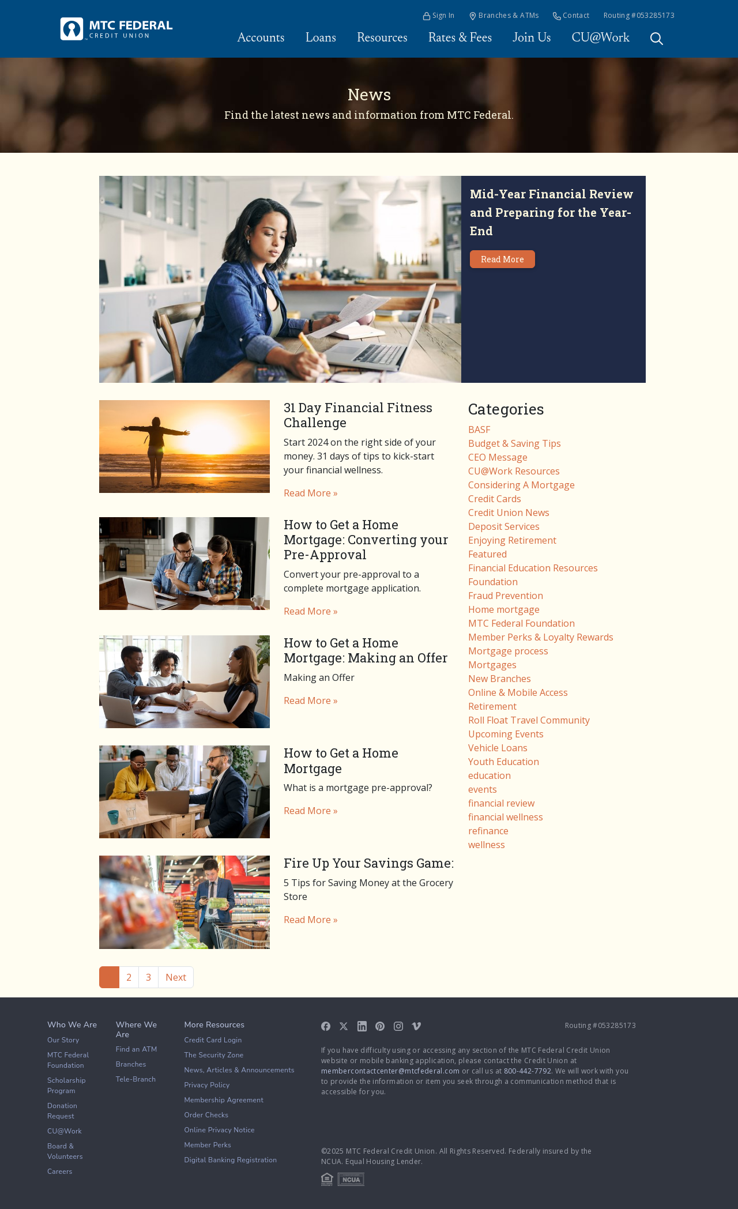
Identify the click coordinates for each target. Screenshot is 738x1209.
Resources (382, 38)
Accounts (260, 38)
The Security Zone (214, 1055)
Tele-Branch (136, 1079)
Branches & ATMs (504, 15)
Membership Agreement (224, 1100)
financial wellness (505, 817)
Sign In (439, 15)
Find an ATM (136, 1049)
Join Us (532, 38)
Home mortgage (504, 609)
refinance (488, 830)
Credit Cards (494, 498)
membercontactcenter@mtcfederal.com (390, 1071)
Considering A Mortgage (521, 485)
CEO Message (498, 457)
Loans (321, 38)
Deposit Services (504, 526)
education (489, 775)
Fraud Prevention (505, 595)
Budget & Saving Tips (514, 443)
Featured (487, 554)
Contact (571, 15)
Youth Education (503, 761)
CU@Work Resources (514, 471)
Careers (60, 1171)
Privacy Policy (207, 1085)
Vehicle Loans (498, 747)
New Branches (499, 678)
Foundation (493, 581)
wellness (486, 844)
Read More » (311, 493)
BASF (479, 429)
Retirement (492, 706)
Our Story (63, 1040)
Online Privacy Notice (219, 1130)
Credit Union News (508, 512)
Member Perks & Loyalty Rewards (540, 637)
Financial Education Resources (533, 568)
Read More (502, 259)
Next (175, 977)
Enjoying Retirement (512, 540)
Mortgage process (508, 651)
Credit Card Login (213, 1040)
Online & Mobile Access (518, 692)
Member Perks (208, 1145)
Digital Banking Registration (230, 1160)
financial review (501, 803)
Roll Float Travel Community (529, 720)
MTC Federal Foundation (521, 623)
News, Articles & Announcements (239, 1070)
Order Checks (206, 1115)
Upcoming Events (506, 734)
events (482, 789)
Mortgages (492, 664)
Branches (131, 1064)
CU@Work (601, 38)
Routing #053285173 (639, 15)
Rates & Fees (460, 38)
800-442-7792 (527, 1071)
